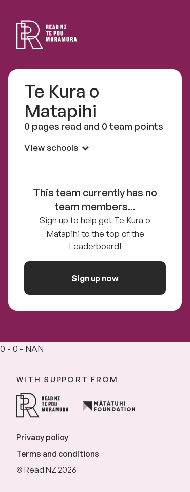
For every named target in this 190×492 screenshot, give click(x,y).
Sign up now (95, 278)
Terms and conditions (57, 454)
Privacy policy (42, 437)
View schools (56, 147)
